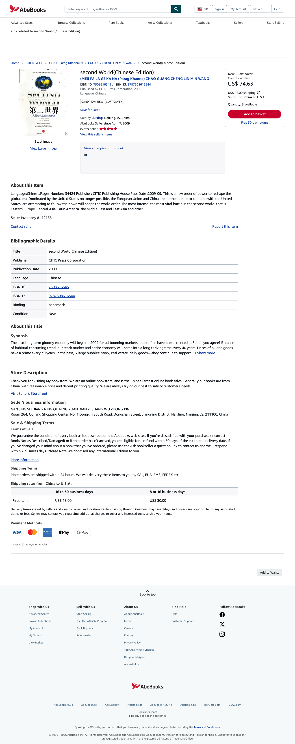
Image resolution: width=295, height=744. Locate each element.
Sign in (219, 9)
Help (277, 9)
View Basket (36, 642)
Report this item (225, 226)
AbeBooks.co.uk (63, 704)
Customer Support (183, 621)
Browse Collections (71, 22)
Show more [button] (206, 353)
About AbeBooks (134, 613)
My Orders (35, 635)
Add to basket (255, 114)
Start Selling (275, 22)
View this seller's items (96, 134)
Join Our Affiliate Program (92, 621)
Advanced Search (22, 22)
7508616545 (102, 84)
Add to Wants (269, 572)
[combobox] (118, 9)
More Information (25, 459)
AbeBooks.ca (188, 704)
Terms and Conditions (207, 727)
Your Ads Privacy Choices (139, 649)
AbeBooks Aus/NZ (161, 704)
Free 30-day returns (254, 122)
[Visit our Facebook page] (222, 615)
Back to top (148, 594)
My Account (238, 9)
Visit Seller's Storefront (29, 393)
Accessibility (131, 664)
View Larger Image (43, 148)
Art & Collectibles (160, 22)
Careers (128, 628)
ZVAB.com (235, 704)
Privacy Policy (132, 642)
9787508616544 (62, 296)
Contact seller (22, 226)
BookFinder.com (147, 714)
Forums (128, 635)
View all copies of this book (104, 148)
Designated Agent (135, 657)
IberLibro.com (212, 704)
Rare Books (116, 22)
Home (15, 63)
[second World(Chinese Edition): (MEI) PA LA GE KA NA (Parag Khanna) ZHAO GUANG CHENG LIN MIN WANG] (43, 102)
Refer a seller (83, 635)
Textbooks (203, 22)
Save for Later (90, 109)
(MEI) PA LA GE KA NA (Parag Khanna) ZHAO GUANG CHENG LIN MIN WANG (80, 63)
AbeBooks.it (135, 704)
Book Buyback (84, 628)
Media (127, 621)
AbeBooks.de (89, 704)
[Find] (176, 9)
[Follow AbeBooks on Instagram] (222, 634)
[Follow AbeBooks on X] (222, 624)
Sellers (238, 22)
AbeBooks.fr (112, 704)
